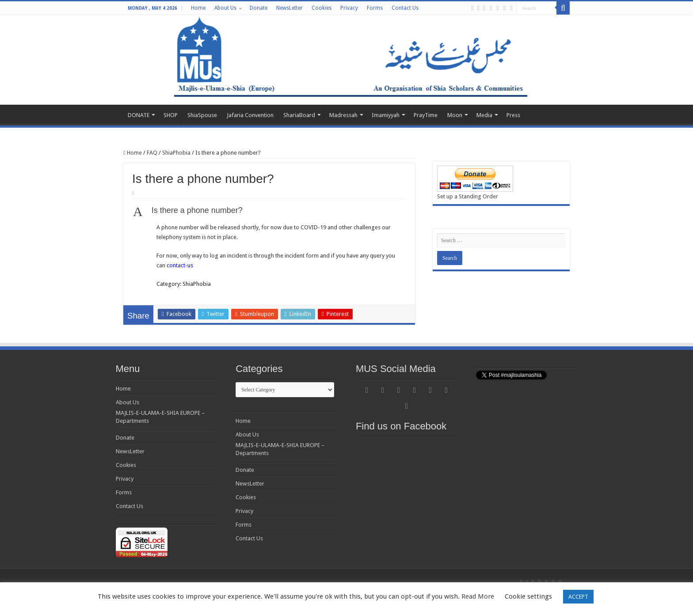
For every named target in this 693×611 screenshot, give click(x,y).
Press (513, 115)
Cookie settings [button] (528, 596)
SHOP (171, 115)
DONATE (138, 115)
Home (198, 8)
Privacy (349, 8)
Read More (477, 596)
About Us (225, 8)
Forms (375, 8)
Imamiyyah (386, 115)
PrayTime (426, 115)
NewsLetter (289, 8)
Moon (454, 115)
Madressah (343, 115)
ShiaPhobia (176, 152)
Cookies (321, 8)
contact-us (180, 265)
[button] (269, 211)
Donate (258, 8)
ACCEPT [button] (578, 596)
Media (484, 115)
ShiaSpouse (202, 115)
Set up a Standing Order (467, 196)
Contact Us (405, 8)
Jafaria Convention (250, 115)
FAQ (152, 152)
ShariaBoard (299, 115)
